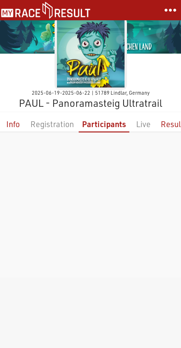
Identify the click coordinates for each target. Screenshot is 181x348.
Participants (104, 124)
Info (13, 124)
